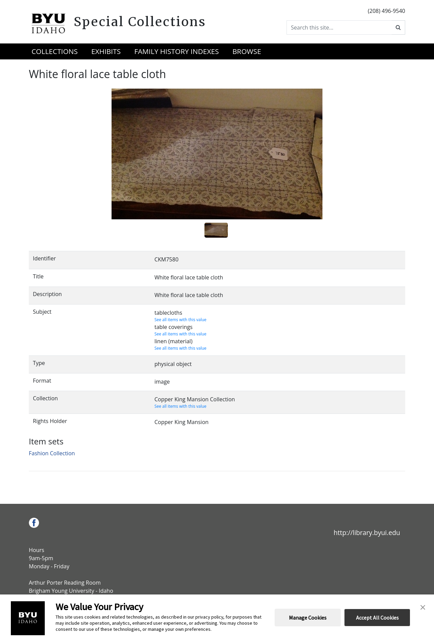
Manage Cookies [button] (308, 617)
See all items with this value (180, 320)
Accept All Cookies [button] (377, 617)
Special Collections (140, 22)
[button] (423, 607)
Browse (246, 51)
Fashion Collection (52, 453)
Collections (55, 51)
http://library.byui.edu (367, 532)
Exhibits (106, 51)
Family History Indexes (176, 51)
